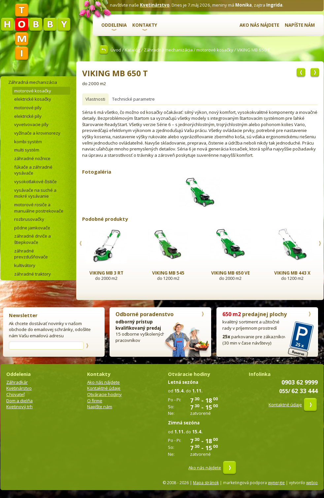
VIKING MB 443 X (292, 273)
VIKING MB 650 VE (230, 273)
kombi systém (28, 142)
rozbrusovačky (29, 219)
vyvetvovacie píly (31, 124)
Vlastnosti (95, 99)
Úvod (116, 50)
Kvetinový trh (19, 407)
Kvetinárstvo (155, 5)
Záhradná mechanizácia (168, 50)
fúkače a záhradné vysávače (33, 170)
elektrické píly (28, 116)
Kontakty (144, 25)
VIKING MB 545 (168, 273)
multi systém (26, 150)
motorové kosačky (214, 50)
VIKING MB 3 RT (106, 273)
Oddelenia (114, 25)
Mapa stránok (206, 482)
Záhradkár (17, 382)
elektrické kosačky (32, 99)
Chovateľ (15, 394)
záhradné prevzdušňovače (31, 254)
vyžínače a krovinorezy (37, 133)
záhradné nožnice (32, 158)
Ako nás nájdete (259, 25)
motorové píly (28, 108)
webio (312, 482)
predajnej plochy (254, 314)
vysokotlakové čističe (35, 181)
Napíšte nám (300, 25)
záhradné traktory (32, 274)
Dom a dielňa (19, 401)
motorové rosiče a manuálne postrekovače (38, 208)
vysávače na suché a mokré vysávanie (35, 193)
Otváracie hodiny (104, 394)
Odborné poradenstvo (144, 314)
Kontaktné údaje (103, 388)
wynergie (276, 482)
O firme (94, 401)
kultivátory (24, 265)
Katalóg (132, 50)
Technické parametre (133, 99)
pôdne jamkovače (32, 228)
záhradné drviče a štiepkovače (32, 239)
